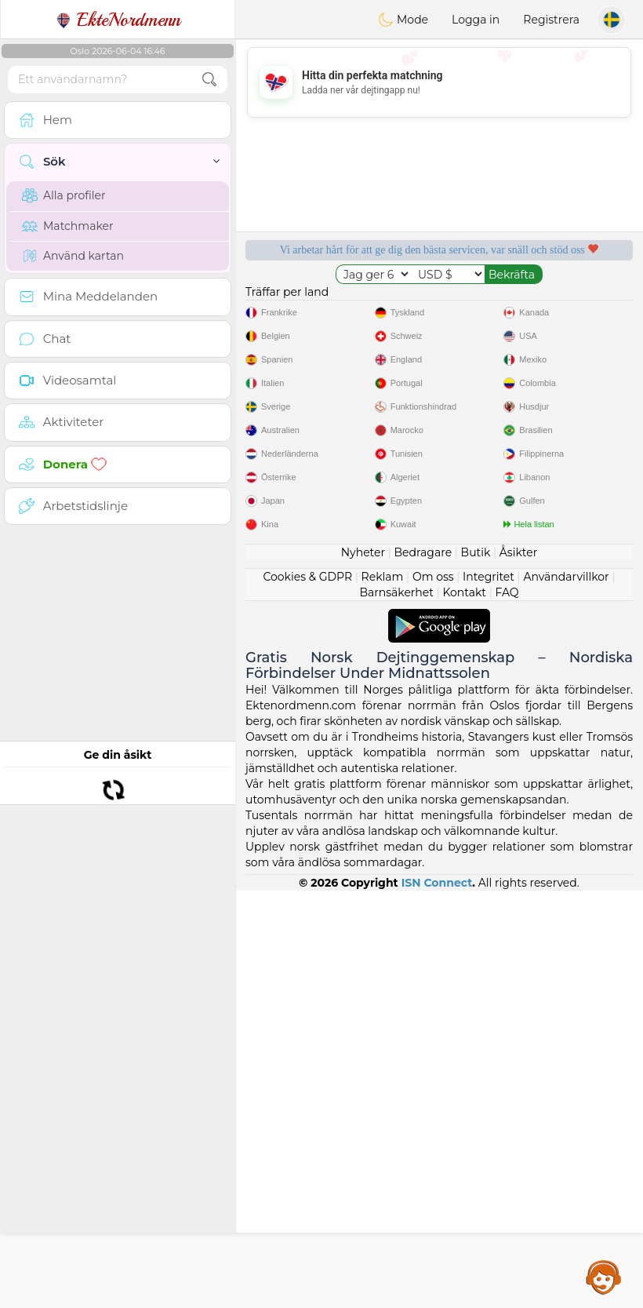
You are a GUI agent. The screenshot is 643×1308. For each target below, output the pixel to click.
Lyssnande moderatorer (542, 304)
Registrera (551, 20)
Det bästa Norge (543, 394)
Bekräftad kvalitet (334, 394)
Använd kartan (73, 256)
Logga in (476, 20)
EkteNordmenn (118, 19)
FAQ (506, 1010)
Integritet (488, 994)
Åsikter (518, 970)
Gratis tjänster (335, 304)
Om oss (433, 994)
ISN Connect (437, 1300)
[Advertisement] (439, 82)
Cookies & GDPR (307, 994)
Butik (476, 970)
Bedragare (423, 970)
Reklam (382, 994)
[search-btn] (209, 79)
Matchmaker (68, 226)
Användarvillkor (565, 994)
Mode (403, 19)
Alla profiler (64, 195)
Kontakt (464, 1010)
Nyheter (363, 970)
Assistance (603, 1276)
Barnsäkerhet (396, 1010)
